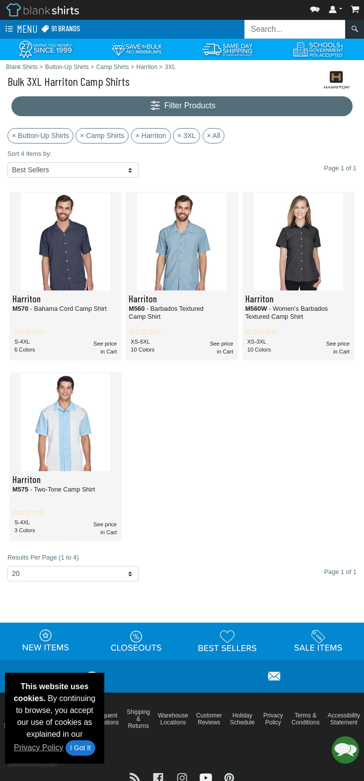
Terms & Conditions (305, 719)
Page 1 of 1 (340, 571)
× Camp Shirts (102, 136)
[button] (315, 7)
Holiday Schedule (242, 719)
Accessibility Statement (344, 719)
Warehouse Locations (173, 719)
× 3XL (186, 136)
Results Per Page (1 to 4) (43, 557)
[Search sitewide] (295, 29)
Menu (20, 29)
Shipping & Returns (138, 719)
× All (213, 136)
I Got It (80, 748)
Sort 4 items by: (29, 153)
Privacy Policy (39, 747)
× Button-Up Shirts (40, 136)
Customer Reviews (209, 719)
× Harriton (151, 136)
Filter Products (182, 106)
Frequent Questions (105, 719)
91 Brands (60, 28)
